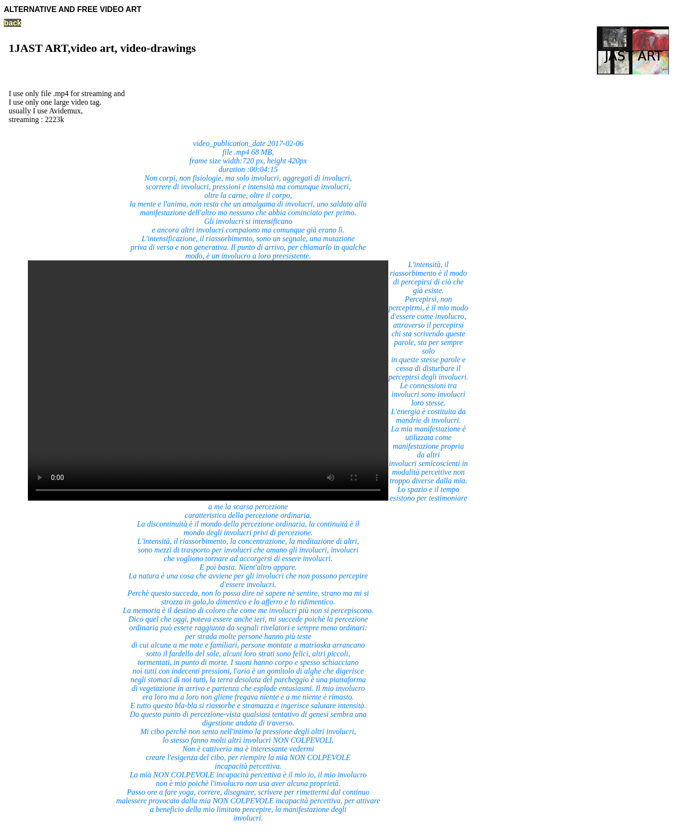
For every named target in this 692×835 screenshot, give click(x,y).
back (12, 23)
